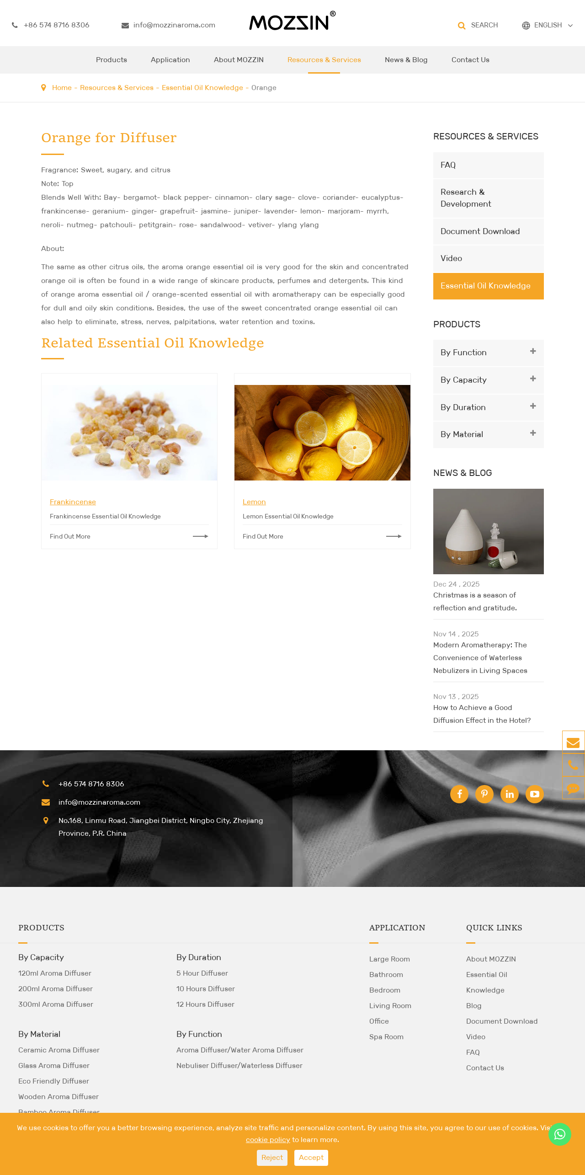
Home (62, 87)
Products (111, 64)
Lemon (254, 501)
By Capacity (464, 380)
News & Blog (406, 64)
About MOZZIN (239, 64)
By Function (464, 352)
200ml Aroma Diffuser (55, 988)
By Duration (463, 407)
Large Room (389, 959)
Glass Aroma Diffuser (54, 1065)
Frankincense (73, 501)
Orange (264, 87)
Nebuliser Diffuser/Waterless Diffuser (239, 1065)
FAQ (448, 165)
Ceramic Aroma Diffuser (59, 1050)
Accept (311, 1157)
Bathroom (386, 974)
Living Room (390, 1005)
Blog (474, 1005)
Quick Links (494, 928)
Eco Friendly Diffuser (53, 1081)
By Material (462, 434)
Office (379, 1021)
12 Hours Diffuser (205, 1004)
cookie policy (268, 1139)
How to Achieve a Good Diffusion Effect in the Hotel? (482, 714)
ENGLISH (548, 25)
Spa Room (386, 1036)
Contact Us (470, 64)
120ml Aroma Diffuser (54, 973)
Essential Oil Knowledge (202, 87)
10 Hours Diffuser (205, 988)
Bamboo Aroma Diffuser (59, 1112)
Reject (272, 1157)
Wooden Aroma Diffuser (58, 1096)
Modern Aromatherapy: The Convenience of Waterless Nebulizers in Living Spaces (480, 658)
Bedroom (384, 990)
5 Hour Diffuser (202, 973)
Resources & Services (324, 64)
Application (170, 64)
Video (451, 258)
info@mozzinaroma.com (168, 25)
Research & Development (466, 198)
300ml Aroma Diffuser (55, 1004)
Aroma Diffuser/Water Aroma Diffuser (239, 1050)
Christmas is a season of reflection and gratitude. (475, 601)
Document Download (480, 231)
